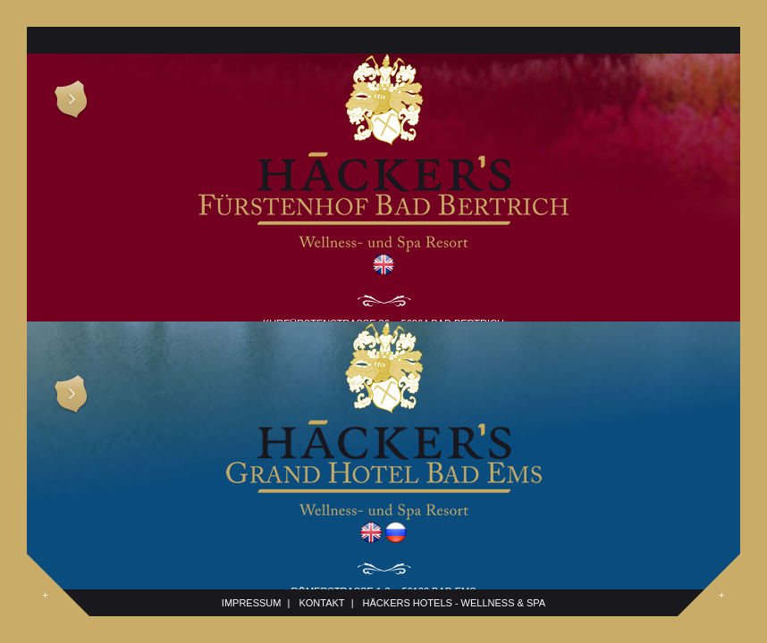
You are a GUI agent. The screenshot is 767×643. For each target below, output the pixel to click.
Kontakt (321, 602)
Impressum (252, 602)
